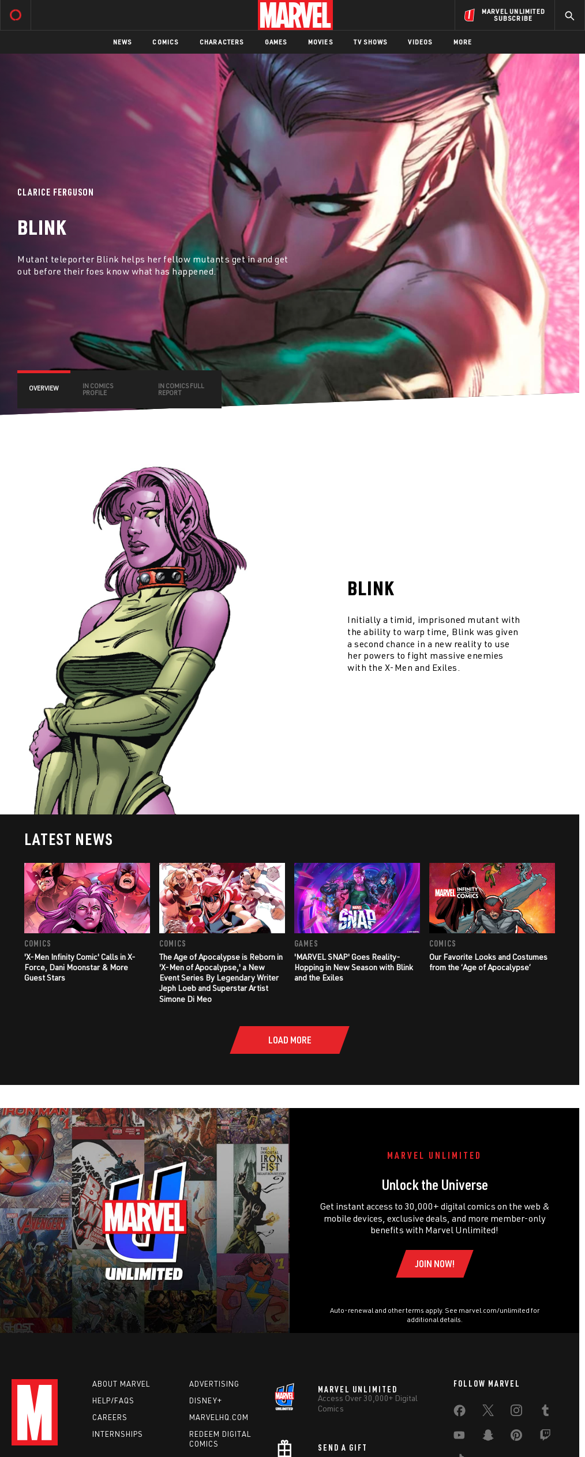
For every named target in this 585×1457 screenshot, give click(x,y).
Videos (420, 41)
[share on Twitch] (545, 1437)
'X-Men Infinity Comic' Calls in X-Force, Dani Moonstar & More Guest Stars (80, 967)
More (462, 41)
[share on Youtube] (459, 1437)
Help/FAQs (113, 1400)
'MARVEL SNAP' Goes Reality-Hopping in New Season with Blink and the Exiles (353, 967)
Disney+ (205, 1400)
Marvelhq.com (219, 1417)
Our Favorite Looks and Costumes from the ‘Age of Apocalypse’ (488, 962)
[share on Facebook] (459, 1413)
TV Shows (371, 41)
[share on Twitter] (488, 1412)
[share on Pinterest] (516, 1437)
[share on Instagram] (516, 1412)
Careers (109, 1417)
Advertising (214, 1383)
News (122, 41)
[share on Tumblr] (545, 1412)
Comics (165, 41)
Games (276, 41)
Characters (222, 41)
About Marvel (121, 1383)
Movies (320, 41)
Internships (117, 1434)
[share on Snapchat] (488, 1437)
